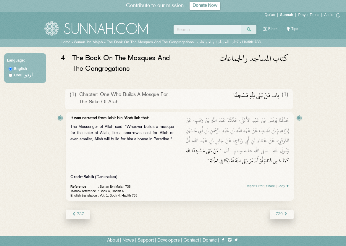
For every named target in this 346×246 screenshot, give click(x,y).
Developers (168, 240)
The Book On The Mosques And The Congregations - (173, 42)
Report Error (254, 186)
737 (78, 214)
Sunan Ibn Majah (88, 42)
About (113, 240)
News (128, 240)
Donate (210, 240)
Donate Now (205, 6)
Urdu (23, 75)
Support (146, 240)
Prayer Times (308, 15)
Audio (328, 15)
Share (270, 186)
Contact (191, 240)
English (20, 69)
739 (282, 214)
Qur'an (270, 15)
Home (65, 42)
